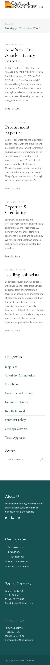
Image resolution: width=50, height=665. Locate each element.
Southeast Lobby (15, 420)
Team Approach (15, 438)
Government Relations (19, 393)
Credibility (12, 384)
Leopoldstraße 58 (14, 591)
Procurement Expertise (17, 130)
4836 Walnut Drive (14, 627)
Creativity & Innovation (20, 375)
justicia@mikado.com (22, 603)
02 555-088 (18, 599)
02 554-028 (18, 635)
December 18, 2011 (15, 122)
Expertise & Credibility (16, 209)
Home (8, 23)
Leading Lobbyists (22, 274)
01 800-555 (14, 595)
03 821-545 (14, 631)
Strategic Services (16, 429)
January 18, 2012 (14, 45)
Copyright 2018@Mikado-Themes (19, 660)
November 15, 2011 (16, 202)
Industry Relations (16, 402)
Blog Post (11, 367)
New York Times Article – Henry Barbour (20, 55)
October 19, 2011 (15, 270)
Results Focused (15, 411)
